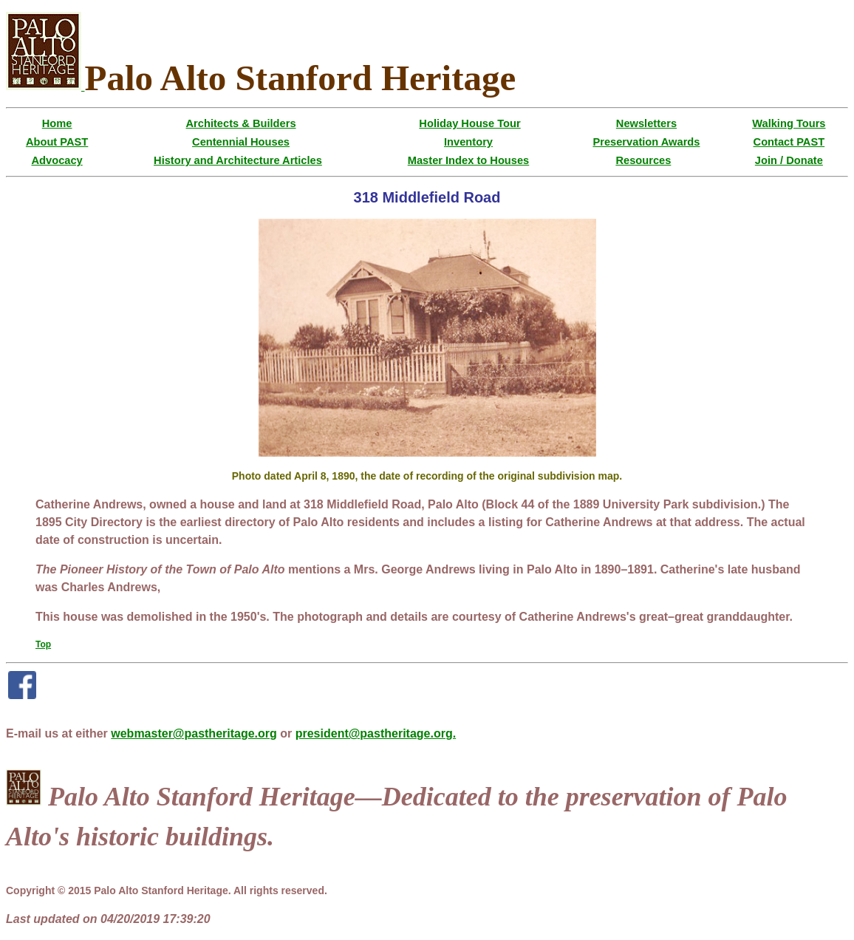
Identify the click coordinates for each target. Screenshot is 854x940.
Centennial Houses (241, 142)
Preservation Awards (646, 142)
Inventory (468, 142)
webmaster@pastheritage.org (194, 733)
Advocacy (56, 160)
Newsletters (646, 123)
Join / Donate (789, 160)
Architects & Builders (241, 123)
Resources (643, 160)
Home (57, 123)
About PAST (57, 142)
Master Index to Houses (469, 160)
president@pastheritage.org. (376, 733)
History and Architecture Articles (238, 160)
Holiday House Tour (469, 123)
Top (43, 644)
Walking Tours (788, 123)
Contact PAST (789, 142)
